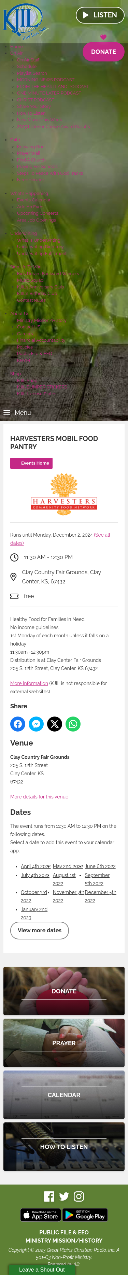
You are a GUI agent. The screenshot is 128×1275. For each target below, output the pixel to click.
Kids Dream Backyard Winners (48, 273)
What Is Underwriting (38, 240)
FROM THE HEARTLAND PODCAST (53, 86)
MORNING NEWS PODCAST (46, 79)
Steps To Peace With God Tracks (50, 173)
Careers (25, 333)
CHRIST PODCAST (35, 99)
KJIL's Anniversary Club (40, 286)
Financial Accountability (41, 340)
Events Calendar (34, 199)
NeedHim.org (30, 179)
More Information (29, 683)
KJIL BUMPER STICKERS (42, 386)
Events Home (35, 463)
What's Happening (29, 193)
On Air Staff (28, 59)
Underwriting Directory (40, 246)
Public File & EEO (34, 353)
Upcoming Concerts (37, 213)
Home (16, 46)
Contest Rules (31, 300)
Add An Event (31, 206)
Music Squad (30, 280)
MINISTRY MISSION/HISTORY (64, 1240)
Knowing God (31, 146)
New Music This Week (39, 119)
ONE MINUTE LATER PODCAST (49, 93)
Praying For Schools (37, 166)
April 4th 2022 (36, 866)
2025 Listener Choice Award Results (53, 126)
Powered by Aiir (63, 1264)
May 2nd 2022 (68, 866)
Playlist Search (32, 73)
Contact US (28, 326)
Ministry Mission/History (42, 320)
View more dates (39, 930)
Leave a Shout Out (42, 1270)
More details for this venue (39, 796)
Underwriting (23, 233)
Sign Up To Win (25, 266)
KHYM (23, 360)
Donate (103, 48)
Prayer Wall (28, 153)
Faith (15, 139)
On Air (16, 53)
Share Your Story (34, 106)
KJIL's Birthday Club (37, 293)
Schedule (27, 66)
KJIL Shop (27, 380)
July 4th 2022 (35, 875)
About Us (19, 313)
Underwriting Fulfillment (42, 253)
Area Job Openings (36, 220)
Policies (25, 347)
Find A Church (31, 159)
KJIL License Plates (36, 393)
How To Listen (31, 113)
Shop (15, 373)
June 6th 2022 (100, 866)
